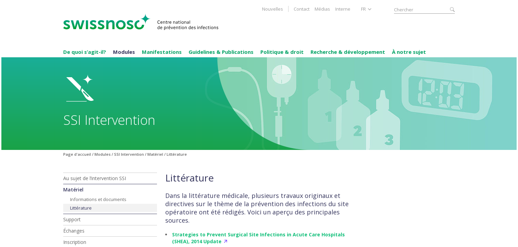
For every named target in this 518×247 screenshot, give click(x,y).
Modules (124, 51)
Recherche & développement (348, 51)
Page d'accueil (77, 154)
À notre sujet (409, 51)
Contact (301, 9)
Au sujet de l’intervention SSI (94, 178)
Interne (342, 9)
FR (363, 9)
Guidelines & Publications (221, 51)
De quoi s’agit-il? (84, 51)
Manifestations (162, 51)
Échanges (74, 230)
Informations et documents (98, 199)
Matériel (155, 154)
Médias (322, 9)
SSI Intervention (129, 154)
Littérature (81, 208)
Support (72, 219)
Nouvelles (272, 9)
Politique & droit (282, 51)
